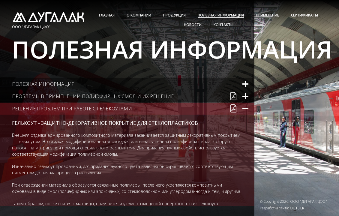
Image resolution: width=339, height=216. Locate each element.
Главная (107, 15)
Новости (193, 24)
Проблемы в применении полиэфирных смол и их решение (93, 96)
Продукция (174, 15)
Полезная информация (221, 15)
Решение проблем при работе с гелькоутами (72, 108)
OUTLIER (297, 208)
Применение (267, 15)
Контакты (223, 24)
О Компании (139, 15)
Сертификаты (304, 15)
